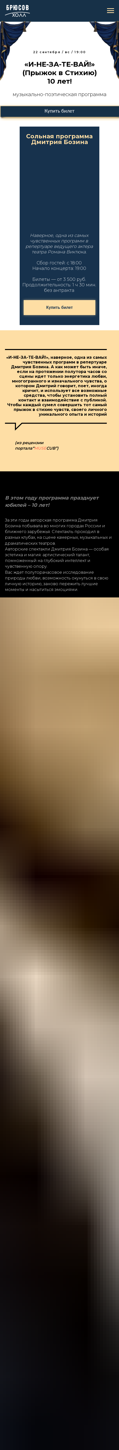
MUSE (40, 448)
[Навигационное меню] (110, 10)
